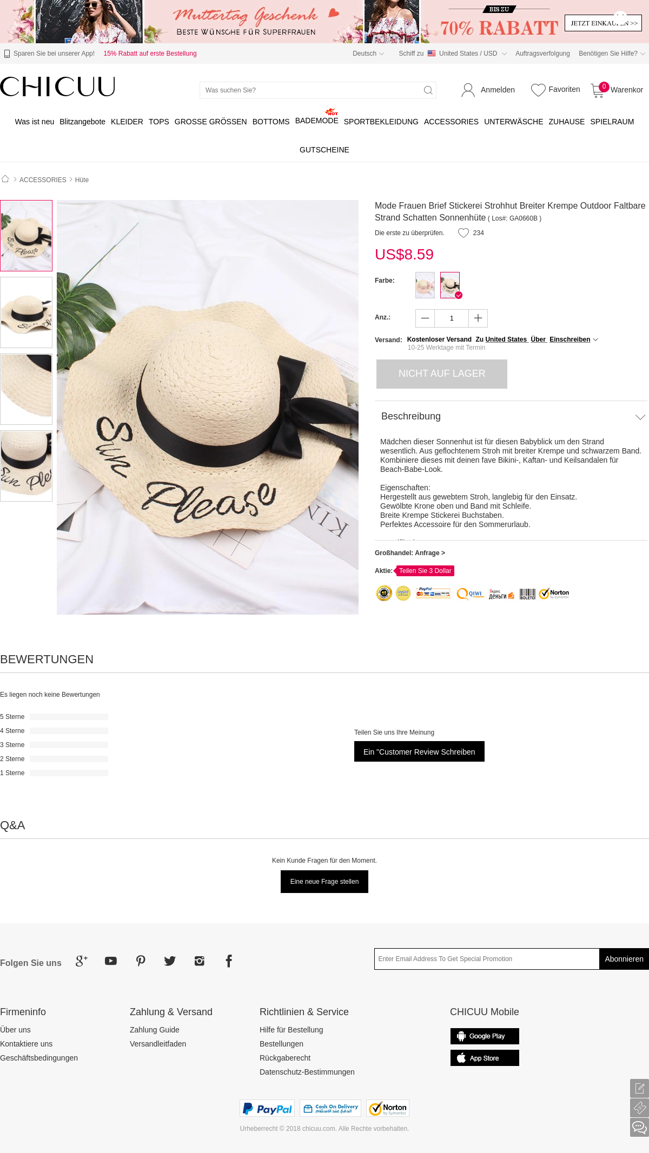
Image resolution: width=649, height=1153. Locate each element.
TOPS (159, 121)
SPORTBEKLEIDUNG (381, 121)
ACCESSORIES (451, 121)
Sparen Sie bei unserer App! (48, 54)
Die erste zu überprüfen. (410, 233)
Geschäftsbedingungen (39, 1058)
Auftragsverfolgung (542, 53)
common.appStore (484, 1036)
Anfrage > (430, 553)
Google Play (484, 1058)
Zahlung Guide (155, 1029)
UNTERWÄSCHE (513, 121)
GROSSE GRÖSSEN (211, 121)
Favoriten (554, 89)
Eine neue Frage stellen (324, 881)
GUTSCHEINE (324, 149)
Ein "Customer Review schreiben (419, 752)
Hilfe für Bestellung (291, 1029)
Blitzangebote (82, 121)
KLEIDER (127, 121)
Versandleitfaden (158, 1043)
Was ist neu (35, 121)
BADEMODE (317, 120)
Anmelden (498, 89)
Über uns (15, 1029)
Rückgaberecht (285, 1058)
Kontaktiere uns (26, 1043)
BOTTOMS (271, 121)
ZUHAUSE (567, 121)
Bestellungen (281, 1043)
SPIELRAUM (612, 121)
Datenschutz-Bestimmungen (307, 1072)
